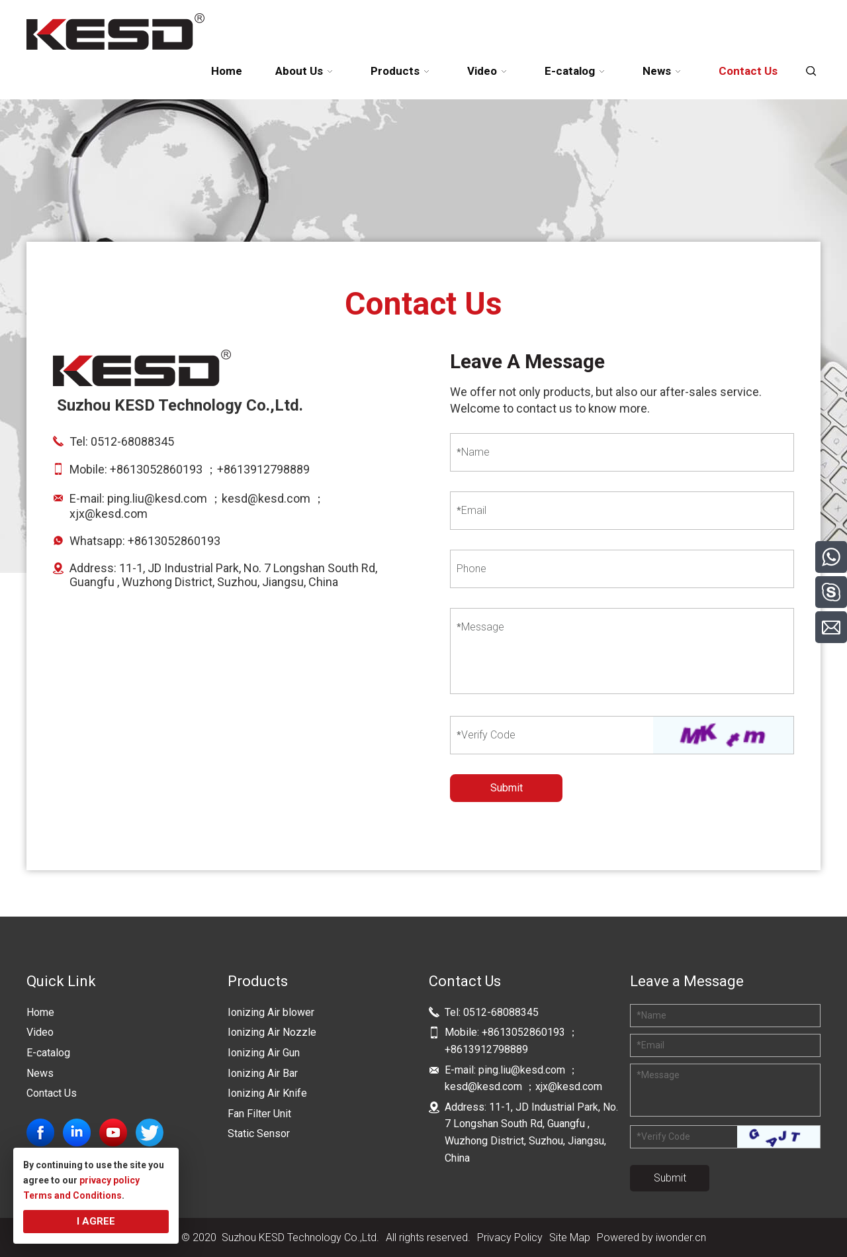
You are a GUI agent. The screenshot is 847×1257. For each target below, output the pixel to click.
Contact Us (51, 1093)
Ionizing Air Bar (263, 1073)
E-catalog (48, 1052)
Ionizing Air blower (271, 1012)
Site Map (569, 1237)
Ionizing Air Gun (264, 1052)
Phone (471, 568)
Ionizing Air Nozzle (272, 1032)
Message (480, 627)
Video (40, 1032)
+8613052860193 (174, 541)
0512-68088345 (132, 441)
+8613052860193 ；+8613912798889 (211, 469)
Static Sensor (259, 1133)
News (40, 1073)
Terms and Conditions (72, 1195)
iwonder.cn (681, 1237)
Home (40, 1012)
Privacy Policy (510, 1237)
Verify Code (486, 735)
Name (473, 452)
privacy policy (109, 1180)
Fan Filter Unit (259, 1113)
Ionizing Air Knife (267, 1093)
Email (471, 510)
